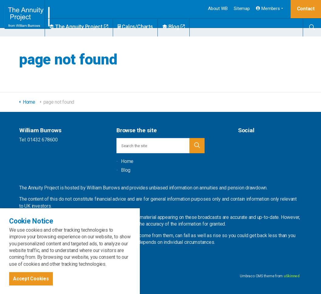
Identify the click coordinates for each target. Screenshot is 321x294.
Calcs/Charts (149, 27)
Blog (187, 27)
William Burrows (29, 18)
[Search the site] (160, 145)
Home (127, 161)
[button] (197, 145)
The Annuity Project (92, 27)
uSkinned (291, 276)
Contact (306, 9)
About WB (218, 8)
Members (268, 8)
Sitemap (242, 8)
